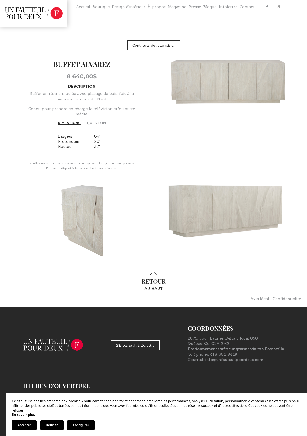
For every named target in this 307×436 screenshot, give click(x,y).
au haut (153, 281)
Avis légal (259, 298)
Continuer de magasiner (153, 45)
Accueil (83, 6)
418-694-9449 (223, 354)
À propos (157, 6)
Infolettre (228, 6)
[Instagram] (277, 6)
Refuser (52, 425)
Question (96, 123)
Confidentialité (287, 298)
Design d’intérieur (128, 6)
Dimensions (69, 123)
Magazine (177, 6)
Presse (195, 6)
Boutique (101, 6)
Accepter (24, 425)
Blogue (210, 6)
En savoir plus (23, 414)
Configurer (81, 425)
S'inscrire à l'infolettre (135, 345)
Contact (247, 6)
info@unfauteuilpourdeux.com (234, 359)
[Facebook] (267, 6)
